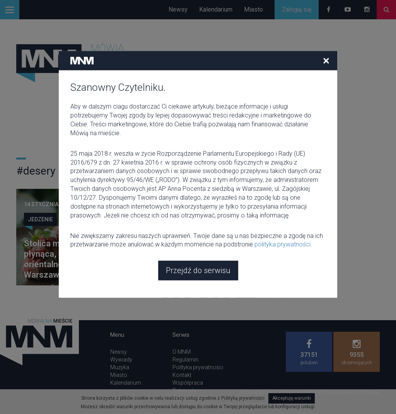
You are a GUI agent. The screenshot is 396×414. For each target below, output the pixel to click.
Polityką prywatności (243, 398)
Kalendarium (215, 9)
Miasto (253, 9)
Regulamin (185, 359)
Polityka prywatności (197, 367)
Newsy (178, 9)
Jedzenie (40, 219)
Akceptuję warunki (291, 398)
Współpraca (187, 383)
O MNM (181, 352)
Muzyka (119, 367)
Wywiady (121, 359)
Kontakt (181, 375)
